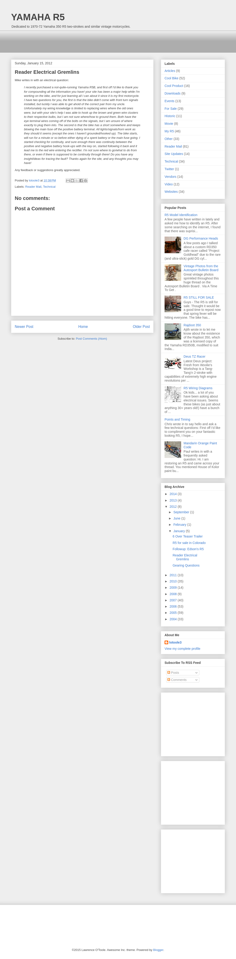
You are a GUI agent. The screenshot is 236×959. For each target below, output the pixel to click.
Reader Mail (33, 186)
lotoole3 (175, 642)
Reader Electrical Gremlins (185, 557)
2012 (174, 506)
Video (169, 184)
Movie (169, 123)
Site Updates (174, 154)
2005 (174, 613)
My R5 (169, 131)
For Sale (171, 108)
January (179, 531)
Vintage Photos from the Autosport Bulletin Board (201, 268)
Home (83, 327)
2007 (174, 600)
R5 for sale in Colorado (189, 543)
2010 (174, 581)
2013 (174, 500)
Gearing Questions (186, 565)
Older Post (141, 327)
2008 (174, 594)
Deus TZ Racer (195, 356)
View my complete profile (182, 648)
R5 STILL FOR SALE (199, 297)
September (181, 512)
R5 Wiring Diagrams (198, 388)
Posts (173, 672)
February (180, 524)
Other (169, 139)
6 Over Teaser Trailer (188, 536)
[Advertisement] (95, 41)
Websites (171, 191)
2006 (174, 606)
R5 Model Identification (181, 215)
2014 (174, 494)
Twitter (169, 169)
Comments (177, 680)
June (177, 518)
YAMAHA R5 (38, 17)
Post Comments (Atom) (91, 338)
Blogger (158, 950)
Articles (170, 71)
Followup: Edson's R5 (188, 549)
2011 (174, 575)
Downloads (172, 93)
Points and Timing (177, 419)
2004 (174, 619)
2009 (174, 587)
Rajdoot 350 (192, 325)
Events (169, 101)
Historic (170, 116)
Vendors (170, 176)
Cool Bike (171, 78)
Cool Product (174, 86)
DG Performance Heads (201, 238)
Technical (49, 186)
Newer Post (24, 327)
